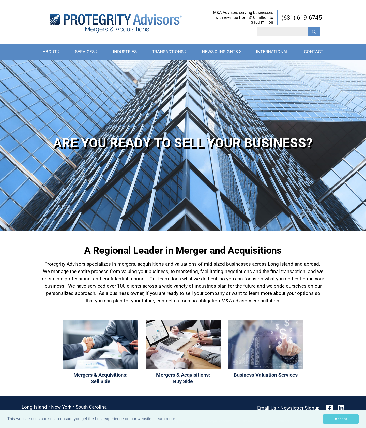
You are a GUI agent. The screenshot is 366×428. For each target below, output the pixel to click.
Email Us (266, 408)
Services (85, 51)
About (50, 51)
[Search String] (282, 31)
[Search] (314, 31)
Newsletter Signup (300, 408)
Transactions (168, 51)
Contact (313, 51)
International (272, 51)
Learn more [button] (164, 419)
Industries (125, 51)
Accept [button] (341, 419)
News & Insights (220, 51)
